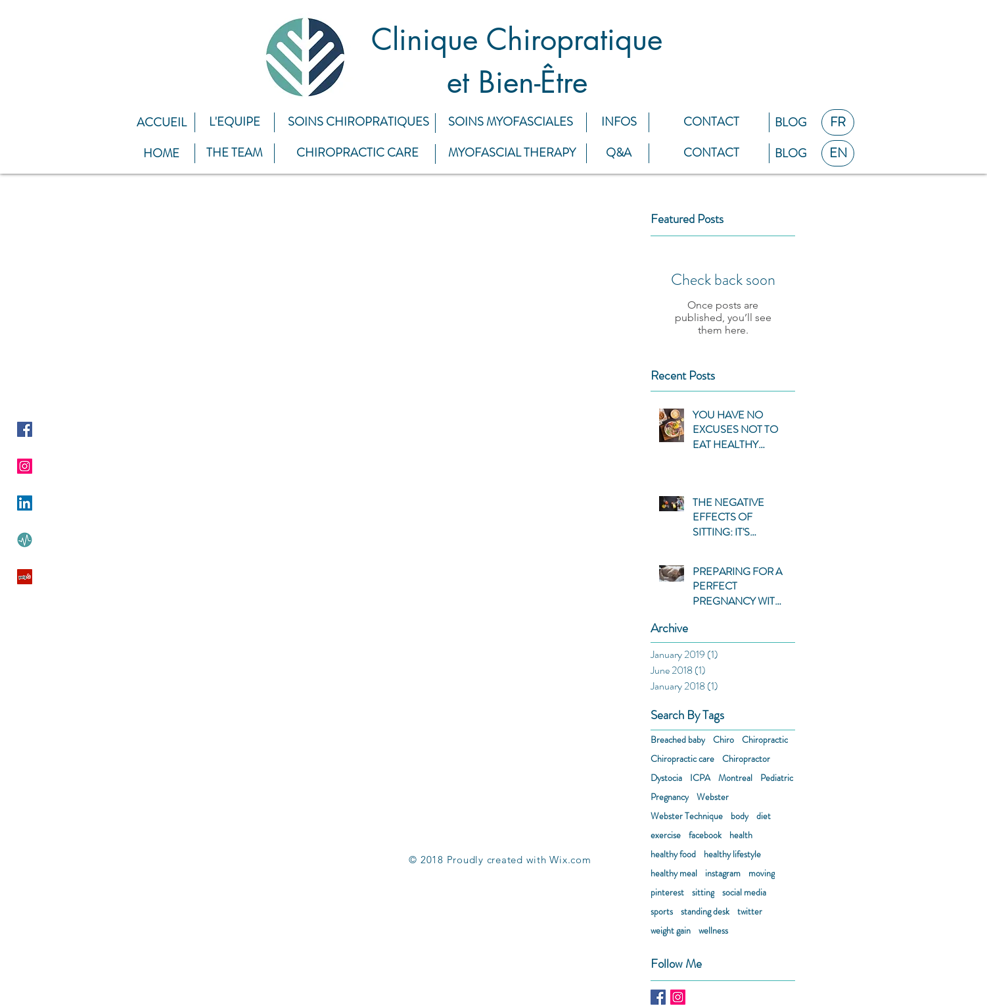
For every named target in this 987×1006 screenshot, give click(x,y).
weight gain (671, 930)
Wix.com (570, 859)
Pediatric (776, 778)
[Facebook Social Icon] (24, 429)
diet (763, 816)
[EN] (837, 153)
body (739, 816)
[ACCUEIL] (161, 122)
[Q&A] (618, 153)
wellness (713, 930)
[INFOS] (618, 122)
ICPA (700, 778)
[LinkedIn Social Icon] (24, 503)
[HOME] (161, 153)
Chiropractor (746, 759)
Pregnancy (670, 797)
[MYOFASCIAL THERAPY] (512, 153)
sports (662, 911)
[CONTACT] (711, 122)
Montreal (735, 778)
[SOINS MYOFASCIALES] (510, 122)
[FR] (837, 122)
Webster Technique (687, 816)
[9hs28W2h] (24, 539)
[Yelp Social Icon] (24, 576)
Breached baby (678, 739)
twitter (749, 911)
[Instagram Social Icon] (24, 466)
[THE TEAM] (234, 153)
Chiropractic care (682, 759)
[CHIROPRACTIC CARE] (357, 153)
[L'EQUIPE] (234, 122)
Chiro (723, 739)
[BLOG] (790, 122)
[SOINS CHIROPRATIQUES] (358, 122)
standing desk (705, 911)
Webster (713, 797)
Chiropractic (765, 739)
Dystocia (666, 778)
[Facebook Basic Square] (658, 997)
